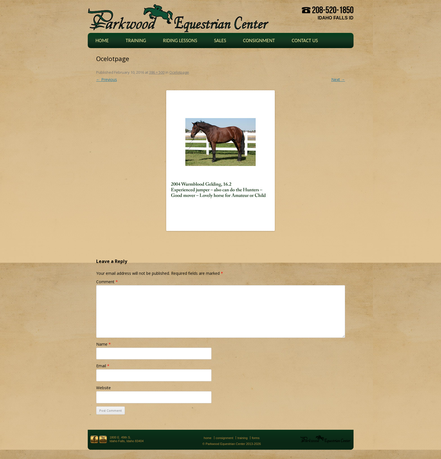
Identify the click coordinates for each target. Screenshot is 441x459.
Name (103, 344)
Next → (338, 79)
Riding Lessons (180, 40)
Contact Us (305, 40)
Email (102, 365)
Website (103, 387)
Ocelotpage (179, 72)
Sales (220, 40)
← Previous (106, 79)
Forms (256, 438)
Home (102, 40)
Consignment (259, 40)
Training (136, 40)
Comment (107, 281)
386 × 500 (157, 72)
